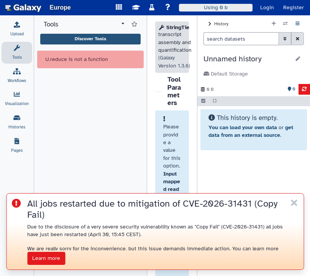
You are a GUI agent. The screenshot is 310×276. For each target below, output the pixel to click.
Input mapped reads (171, 185)
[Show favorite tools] (134, 24)
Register (293, 7)
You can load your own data (242, 127)
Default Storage (225, 74)
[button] (246, 59)
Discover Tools (90, 38)
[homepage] (23, 7)
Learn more (46, 258)
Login (267, 7)
